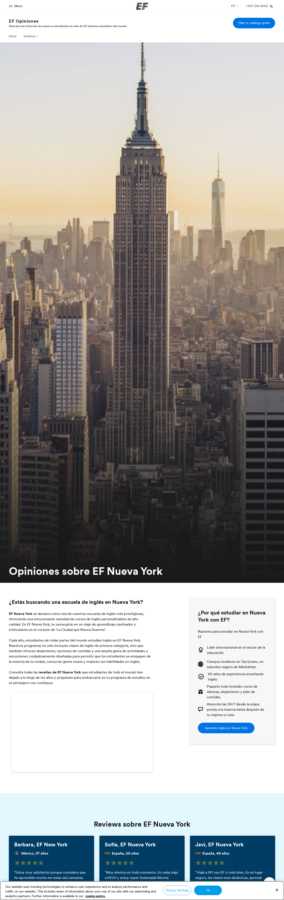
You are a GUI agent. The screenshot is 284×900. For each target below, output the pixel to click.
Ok (208, 890)
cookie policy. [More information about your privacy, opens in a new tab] (95, 896)
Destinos (30, 36)
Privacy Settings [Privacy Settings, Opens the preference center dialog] (177, 890)
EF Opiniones (24, 21)
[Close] (277, 890)
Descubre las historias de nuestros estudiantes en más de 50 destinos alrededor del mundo (68, 26)
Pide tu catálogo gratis (254, 23)
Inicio (12, 36)
